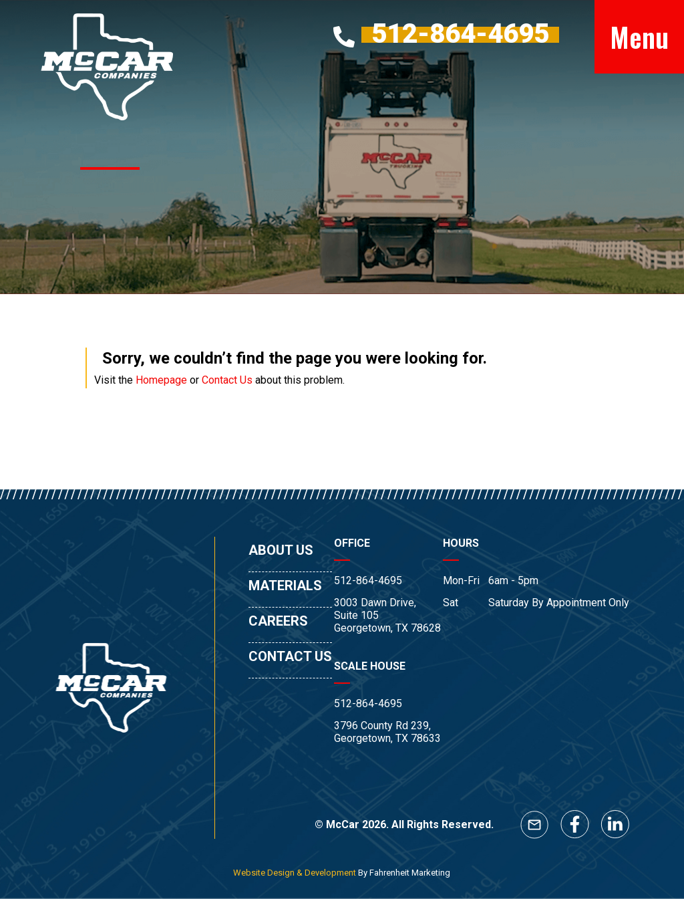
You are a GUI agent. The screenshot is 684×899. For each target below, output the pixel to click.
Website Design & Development (294, 873)
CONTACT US (290, 656)
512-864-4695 (368, 580)
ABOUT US (280, 550)
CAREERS (278, 621)
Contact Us (227, 380)
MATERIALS (285, 585)
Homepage (161, 380)
